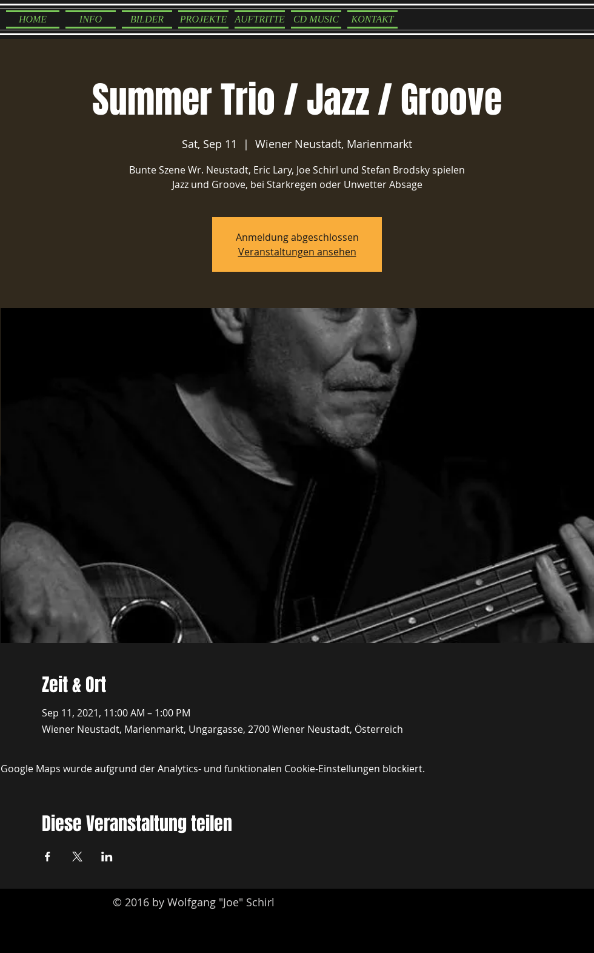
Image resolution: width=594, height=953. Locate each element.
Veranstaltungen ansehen (297, 251)
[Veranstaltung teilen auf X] (77, 856)
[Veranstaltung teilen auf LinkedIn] (107, 856)
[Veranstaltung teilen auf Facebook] (47, 856)
